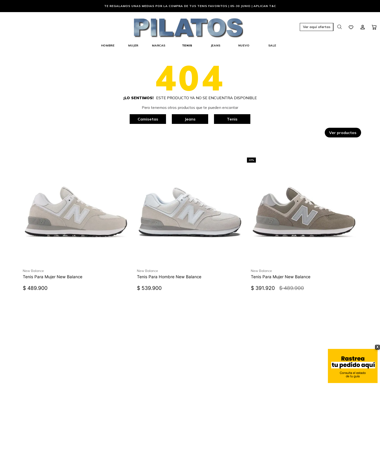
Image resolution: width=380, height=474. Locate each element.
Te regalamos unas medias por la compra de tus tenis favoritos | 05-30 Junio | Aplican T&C (190, 6)
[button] (290, 27)
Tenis (232, 119)
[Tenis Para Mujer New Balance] (76, 217)
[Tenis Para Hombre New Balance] (190, 217)
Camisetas (148, 119)
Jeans (190, 119)
